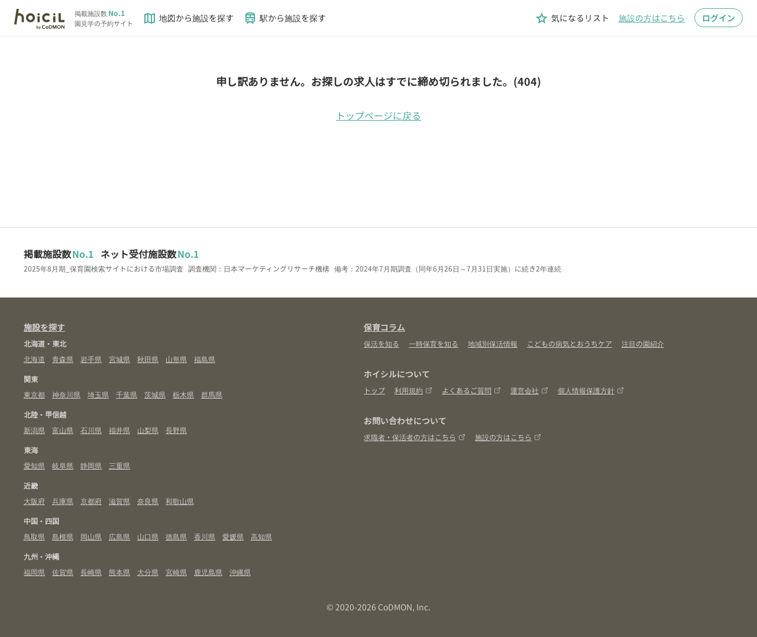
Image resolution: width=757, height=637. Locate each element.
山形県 (176, 359)
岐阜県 (62, 465)
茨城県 (155, 394)
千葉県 (126, 394)
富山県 (62, 430)
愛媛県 (233, 536)
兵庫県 (62, 501)
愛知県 (34, 465)
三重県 (119, 465)
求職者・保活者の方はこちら (414, 437)
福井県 (119, 430)
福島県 (204, 359)
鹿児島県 (208, 572)
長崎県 (91, 572)
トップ (374, 390)
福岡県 (34, 572)
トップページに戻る (378, 115)
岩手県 (91, 359)
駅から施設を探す (284, 18)
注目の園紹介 (643, 343)
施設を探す (44, 327)
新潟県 (34, 430)
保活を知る (381, 343)
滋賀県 (119, 501)
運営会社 (529, 390)
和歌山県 (180, 501)
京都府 (91, 501)
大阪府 (34, 501)
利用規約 (413, 390)
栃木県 (183, 394)
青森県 (62, 359)
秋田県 (147, 359)
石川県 (91, 430)
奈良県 (147, 501)
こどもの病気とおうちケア (569, 343)
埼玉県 (98, 394)
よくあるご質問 (471, 390)
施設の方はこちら (652, 18)
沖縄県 (240, 572)
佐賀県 (62, 572)
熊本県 (119, 572)
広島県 (119, 536)
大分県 (147, 572)
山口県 (147, 536)
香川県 (204, 536)
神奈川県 (66, 394)
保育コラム (384, 327)
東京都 (34, 394)
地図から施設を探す (188, 18)
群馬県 (211, 394)
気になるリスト (572, 18)
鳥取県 (34, 536)
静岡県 (91, 465)
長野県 (176, 430)
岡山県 (91, 536)
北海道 (34, 359)
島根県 (62, 536)
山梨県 (147, 430)
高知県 (261, 536)
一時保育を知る (433, 343)
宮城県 (119, 359)
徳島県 (176, 536)
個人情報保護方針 (591, 390)
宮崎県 (176, 572)
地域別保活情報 (492, 343)
